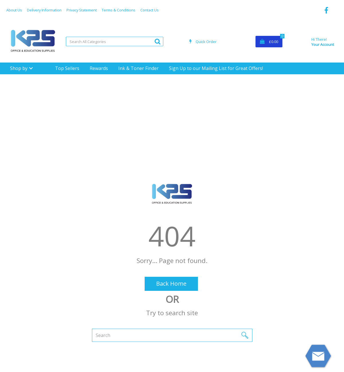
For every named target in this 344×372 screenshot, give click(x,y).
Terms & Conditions (118, 10)
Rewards (99, 68)
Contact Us (149, 10)
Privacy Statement (81, 10)
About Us (14, 10)
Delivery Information (44, 10)
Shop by (18, 68)
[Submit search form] (157, 41)
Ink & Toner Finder (138, 68)
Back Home (171, 283)
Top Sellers (67, 68)
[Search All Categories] (114, 41)
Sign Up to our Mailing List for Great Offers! (216, 68)
